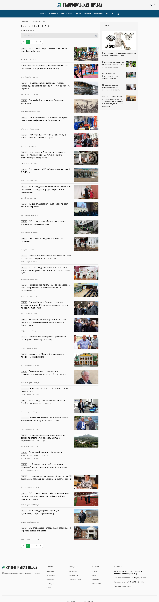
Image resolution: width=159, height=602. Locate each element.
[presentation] (59, 35)
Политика (50, 571)
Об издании (96, 584)
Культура (50, 584)
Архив (94, 575)
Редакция (24, 22)
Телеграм (73, 571)
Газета (94, 571)
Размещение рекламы (122, 586)
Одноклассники (75, 579)
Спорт (49, 588)
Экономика (51, 575)
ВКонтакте (73, 575)
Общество (51, 579)
